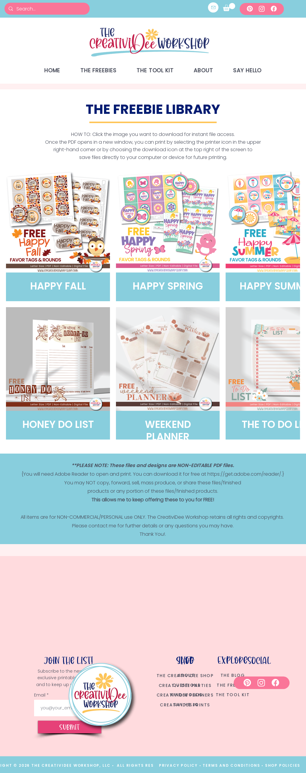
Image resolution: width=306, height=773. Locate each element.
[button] (229, 7)
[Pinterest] (250, 9)
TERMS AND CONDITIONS (232, 765)
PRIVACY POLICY (178, 765)
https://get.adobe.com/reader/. (244, 474)
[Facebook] (274, 9)
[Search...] (46, 9)
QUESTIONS (186, 685)
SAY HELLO (186, 705)
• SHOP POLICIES (280, 765)
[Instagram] (262, 9)
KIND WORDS (186, 695)
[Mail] (213, 7)
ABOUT (186, 675)
